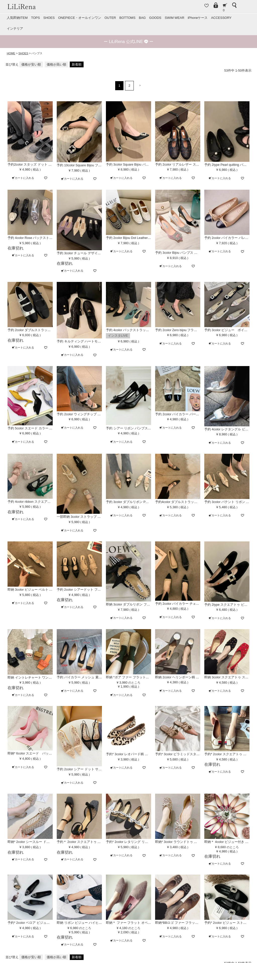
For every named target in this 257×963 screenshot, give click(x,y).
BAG (142, 18)
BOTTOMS (127, 18)
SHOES (49, 18)
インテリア (15, 28)
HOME (11, 53)
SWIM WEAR (174, 18)
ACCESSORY (221, 18)
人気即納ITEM (17, 18)
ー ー (128, 41)
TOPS (35, 18)
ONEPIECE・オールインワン (79, 18)
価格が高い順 (56, 64)
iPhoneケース (198, 18)
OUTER (110, 18)
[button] (138, 85)
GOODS (155, 18)
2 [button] (129, 85)
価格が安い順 (31, 64)
